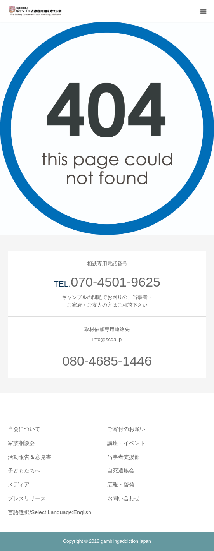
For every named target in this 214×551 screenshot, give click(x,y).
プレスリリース (27, 498)
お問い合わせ (123, 498)
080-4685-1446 (107, 361)
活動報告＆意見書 (29, 457)
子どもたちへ (24, 470)
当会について (24, 429)
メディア (19, 484)
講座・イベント (126, 443)
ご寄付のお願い (126, 429)
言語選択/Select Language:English (49, 512)
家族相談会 (21, 443)
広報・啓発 (120, 484)
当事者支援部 (123, 457)
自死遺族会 (120, 470)
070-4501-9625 (115, 282)
